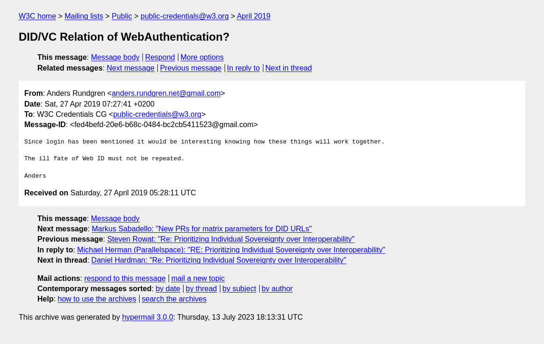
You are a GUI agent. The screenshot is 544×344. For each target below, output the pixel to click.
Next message (131, 68)
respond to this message (124, 278)
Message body (115, 57)
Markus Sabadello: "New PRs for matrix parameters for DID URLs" (202, 229)
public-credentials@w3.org (185, 16)
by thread (201, 289)
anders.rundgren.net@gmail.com (166, 93)
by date (167, 289)
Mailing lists (83, 16)
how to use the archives (97, 299)
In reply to (243, 68)
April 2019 (253, 16)
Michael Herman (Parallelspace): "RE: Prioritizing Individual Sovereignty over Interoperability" (231, 250)
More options (202, 57)
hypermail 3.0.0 (147, 317)
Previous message (191, 68)
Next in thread (288, 68)
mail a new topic (198, 278)
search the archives (174, 299)
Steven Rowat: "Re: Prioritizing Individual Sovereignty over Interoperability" (230, 239)
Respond (160, 57)
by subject (239, 289)
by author (277, 289)
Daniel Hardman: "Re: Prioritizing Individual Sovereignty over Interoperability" (219, 260)
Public (122, 16)
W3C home (37, 16)
